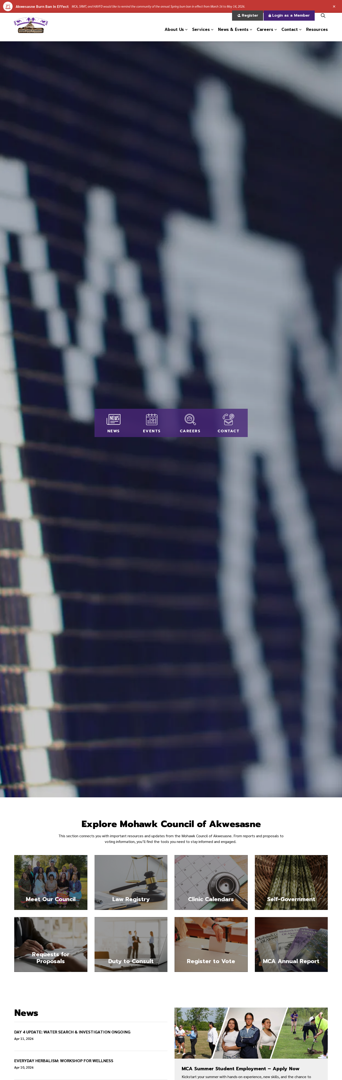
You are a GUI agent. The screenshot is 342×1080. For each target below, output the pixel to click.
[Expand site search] (323, 20)
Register (247, 20)
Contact (289, 34)
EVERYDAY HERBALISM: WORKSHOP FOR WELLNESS (63, 1060)
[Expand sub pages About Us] (186, 34)
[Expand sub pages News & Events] (250, 34)
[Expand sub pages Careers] (275, 34)
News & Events (233, 34)
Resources (317, 34)
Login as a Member (289, 20)
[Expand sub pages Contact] (300, 34)
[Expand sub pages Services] (212, 34)
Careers (265, 34)
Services (201, 34)
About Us (174, 34)
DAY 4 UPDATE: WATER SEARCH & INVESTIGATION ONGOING (72, 1031)
